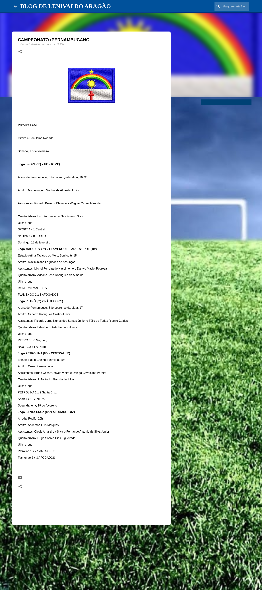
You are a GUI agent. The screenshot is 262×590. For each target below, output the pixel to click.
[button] (20, 51)
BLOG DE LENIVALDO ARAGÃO (65, 6)
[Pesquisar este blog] (230, 6)
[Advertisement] (91, 556)
